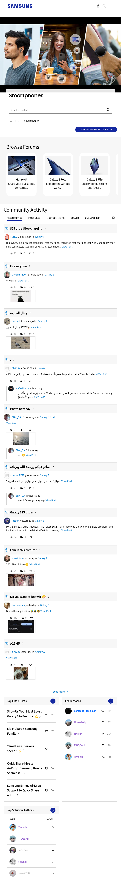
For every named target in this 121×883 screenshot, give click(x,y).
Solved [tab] (75, 218)
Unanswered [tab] (92, 218)
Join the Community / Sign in (96, 129)
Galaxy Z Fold (58, 179)
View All (31, 701)
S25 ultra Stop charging (26, 228)
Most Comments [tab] (56, 218)
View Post (67, 246)
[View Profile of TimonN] (78, 756)
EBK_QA (16, 417)
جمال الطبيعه (18, 313)
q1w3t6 (16, 651)
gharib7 (16, 368)
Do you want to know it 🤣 (28, 597)
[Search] (60, 110)
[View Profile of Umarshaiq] (80, 722)
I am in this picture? (23, 550)
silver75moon (19, 274)
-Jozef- (16, 520)
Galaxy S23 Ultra (21, 512)
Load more (59, 691)
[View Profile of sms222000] (24, 873)
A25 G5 (15, 643)
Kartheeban (18, 605)
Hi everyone (18, 266)
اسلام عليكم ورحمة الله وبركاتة (30, 467)
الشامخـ (16, 321)
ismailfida (17, 558)
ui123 (15, 236)
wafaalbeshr (22, 388)
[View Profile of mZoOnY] (23, 850)
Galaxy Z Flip (95, 179)
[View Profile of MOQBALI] (79, 745)
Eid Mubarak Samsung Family (22, 731)
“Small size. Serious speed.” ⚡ (20, 748)
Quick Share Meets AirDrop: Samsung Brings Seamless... (24, 768)
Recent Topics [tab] (14, 218)
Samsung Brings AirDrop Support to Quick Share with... (24, 790)
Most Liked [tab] (34, 218)
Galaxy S (21, 179)
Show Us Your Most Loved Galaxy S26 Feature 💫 (24, 714)
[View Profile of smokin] (78, 733)
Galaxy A (44, 475)
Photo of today (20, 409)
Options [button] (111, 121)
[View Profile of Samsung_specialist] (85, 710)
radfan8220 (18, 475)
